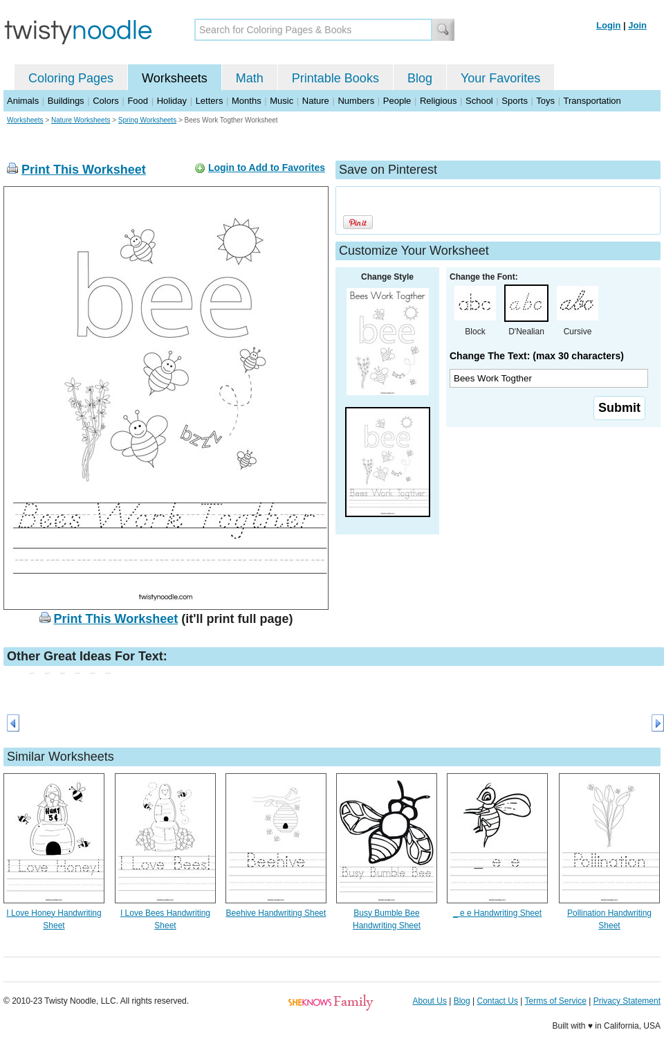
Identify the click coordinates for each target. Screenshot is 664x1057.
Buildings (66, 101)
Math (250, 78)
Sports (514, 101)
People (397, 101)
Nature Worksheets (80, 120)
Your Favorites (500, 78)
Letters (209, 101)
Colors (106, 101)
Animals (23, 101)
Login (608, 25)
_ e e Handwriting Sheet (497, 913)
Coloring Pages (70, 78)
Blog (419, 78)
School (479, 101)
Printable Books (335, 78)
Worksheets (175, 78)
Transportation (591, 101)
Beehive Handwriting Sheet (276, 913)
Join (637, 25)
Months (246, 101)
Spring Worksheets (147, 120)
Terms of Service (555, 1001)
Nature (315, 101)
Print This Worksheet (83, 170)
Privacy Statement (627, 1001)
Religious (438, 101)
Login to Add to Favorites (266, 167)
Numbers (356, 101)
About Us (430, 1001)
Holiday (172, 101)
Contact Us (497, 1001)
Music (281, 101)
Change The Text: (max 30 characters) (537, 355)
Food (137, 101)
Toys (545, 101)
